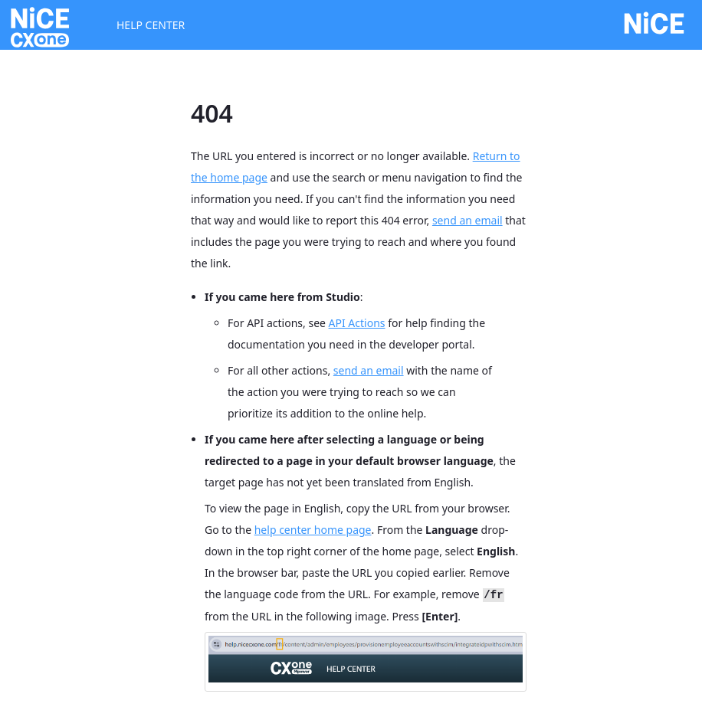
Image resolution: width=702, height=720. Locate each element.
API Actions (357, 323)
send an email (467, 220)
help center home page (313, 529)
